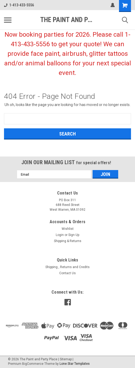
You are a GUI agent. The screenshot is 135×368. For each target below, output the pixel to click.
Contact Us (67, 273)
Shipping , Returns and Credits (67, 267)
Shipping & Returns (67, 241)
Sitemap (66, 359)
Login (60, 235)
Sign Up (73, 235)
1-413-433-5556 (19, 5)
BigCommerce (32, 364)
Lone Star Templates (74, 364)
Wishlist (68, 229)
